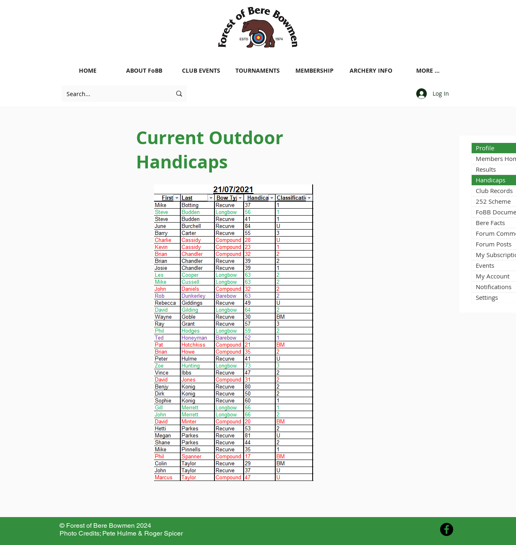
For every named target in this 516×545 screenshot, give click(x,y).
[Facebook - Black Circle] (446, 529)
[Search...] (113, 93)
